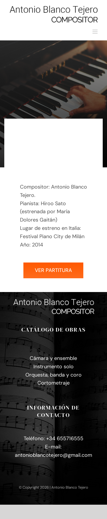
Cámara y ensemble (53, 358)
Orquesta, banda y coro (53, 374)
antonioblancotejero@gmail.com (53, 455)
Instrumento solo (53, 366)
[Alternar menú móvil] (95, 32)
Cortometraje (53, 382)
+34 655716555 (64, 438)
